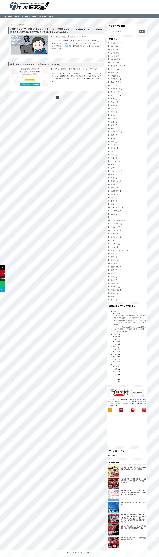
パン (113, 240)
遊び (113, 201)
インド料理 (115, 145)
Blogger (115, 76)
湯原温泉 (115, 184)
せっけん (115, 217)
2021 (114, 364)
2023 (114, 347)
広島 (114, 49)
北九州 (114, 260)
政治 (113, 273)
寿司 (113, 270)
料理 (113, 277)
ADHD (17, 16)
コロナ (114, 62)
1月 (116, 351)
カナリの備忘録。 (79, 6)
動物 (113, 257)
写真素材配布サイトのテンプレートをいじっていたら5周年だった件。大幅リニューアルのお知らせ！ (130, 322)
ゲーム (114, 148)
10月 (116, 336)
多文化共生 (115, 267)
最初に (10, 16)
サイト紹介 (115, 230)
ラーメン (115, 92)
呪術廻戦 (115, 263)
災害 (113, 125)
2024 (114, 334)
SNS (113, 142)
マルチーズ (115, 95)
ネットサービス (117, 66)
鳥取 (113, 204)
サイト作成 (42, 16)
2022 (114, 354)
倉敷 (113, 253)
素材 (113, 99)
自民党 (114, 194)
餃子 (113, 300)
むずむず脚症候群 (118, 220)
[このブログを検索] (124, 31)
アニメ (114, 102)
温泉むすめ (115, 181)
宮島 (113, 178)
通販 (113, 128)
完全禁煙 (115, 79)
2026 (114, 311)
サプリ (114, 168)
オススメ (115, 227)
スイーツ (115, 118)
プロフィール (116, 171)
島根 (113, 112)
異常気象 (115, 287)
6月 (116, 313)
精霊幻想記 (115, 290)
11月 (116, 366)
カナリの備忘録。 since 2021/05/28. (79, 552)
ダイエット (115, 237)
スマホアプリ (116, 132)
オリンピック (116, 89)
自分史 (114, 293)
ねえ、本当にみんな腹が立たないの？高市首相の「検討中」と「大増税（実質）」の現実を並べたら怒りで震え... (130, 329)
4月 (116, 361)
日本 (113, 280)
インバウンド (116, 224)
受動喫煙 (115, 105)
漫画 (114, 72)
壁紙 (113, 135)
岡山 (113, 151)
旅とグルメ (26, 16)
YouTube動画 (117, 59)
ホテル (114, 69)
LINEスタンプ (116, 207)
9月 (116, 339)
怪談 (113, 155)
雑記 (34, 16)
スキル (114, 234)
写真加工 (115, 82)
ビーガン (115, 244)
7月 (116, 344)
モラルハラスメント (119, 250)
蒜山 (113, 197)
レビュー (115, 85)
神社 (113, 158)
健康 (113, 174)
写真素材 (51, 16)
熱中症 (114, 283)
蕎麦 (113, 296)
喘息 (113, 122)
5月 (116, 359)
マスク (114, 247)
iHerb (113, 214)
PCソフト (115, 161)
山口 (113, 108)
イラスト (115, 164)
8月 (116, 341)
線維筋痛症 (115, 191)
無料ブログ (115, 188)
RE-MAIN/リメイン (118, 211)
